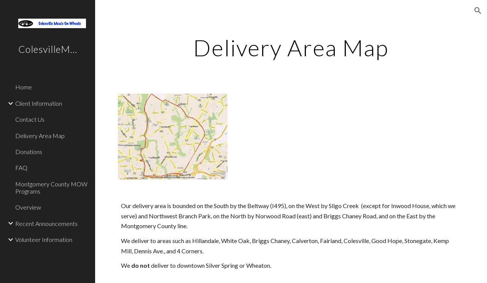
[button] (478, 11)
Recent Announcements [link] (46, 223)
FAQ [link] (21, 167)
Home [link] (23, 87)
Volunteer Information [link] (43, 239)
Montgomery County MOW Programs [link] (51, 187)
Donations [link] (28, 151)
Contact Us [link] (30, 119)
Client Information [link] (38, 103)
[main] (291, 47)
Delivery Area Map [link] (40, 135)
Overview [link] (28, 207)
